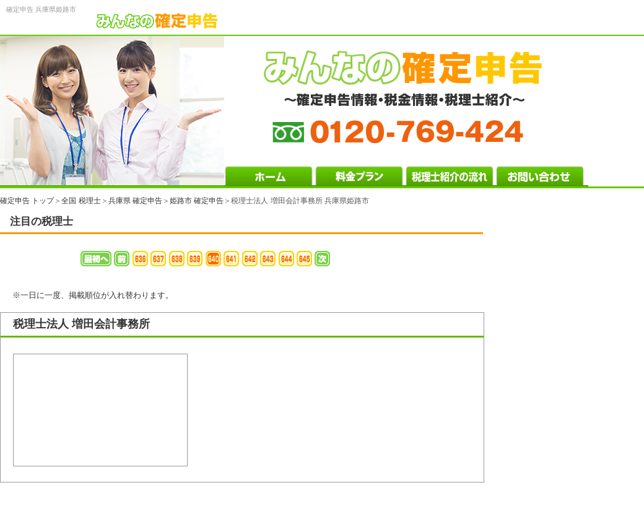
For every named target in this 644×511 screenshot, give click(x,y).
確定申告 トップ (27, 200)
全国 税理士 (80, 200)
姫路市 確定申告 (197, 200)
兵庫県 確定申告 (135, 200)
